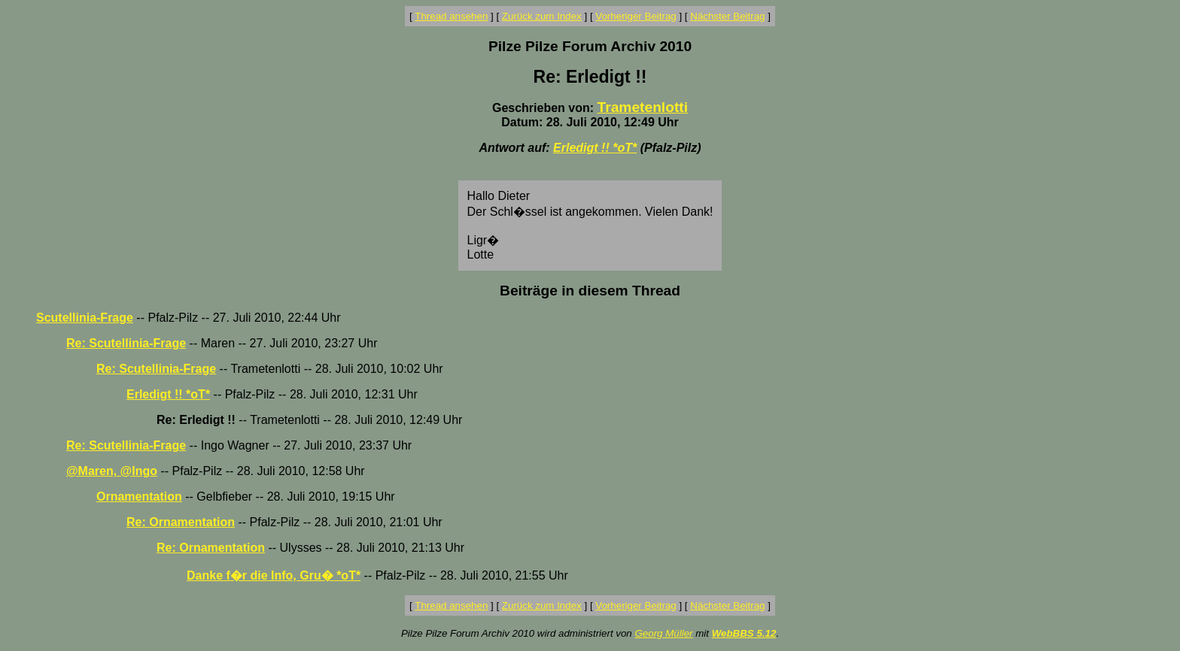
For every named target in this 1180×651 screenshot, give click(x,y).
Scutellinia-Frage (84, 317)
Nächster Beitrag (727, 16)
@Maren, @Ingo (111, 471)
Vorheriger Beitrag (635, 16)
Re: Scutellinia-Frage (126, 343)
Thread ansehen (451, 16)
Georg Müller (663, 633)
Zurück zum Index (542, 16)
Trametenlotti (643, 107)
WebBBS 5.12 (744, 633)
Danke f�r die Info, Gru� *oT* (273, 575)
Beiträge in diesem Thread (590, 290)
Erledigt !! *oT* (595, 147)
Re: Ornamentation (180, 522)
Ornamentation (139, 496)
